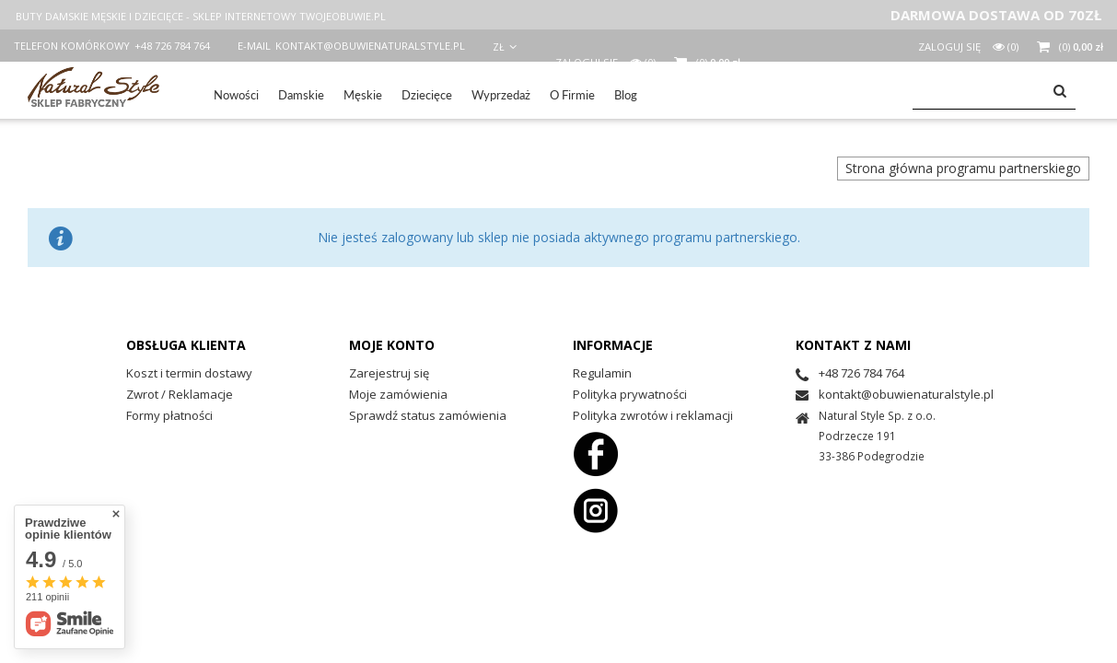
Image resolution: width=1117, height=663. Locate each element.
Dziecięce (426, 94)
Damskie (301, 94)
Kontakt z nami (853, 345)
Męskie (362, 94)
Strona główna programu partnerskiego (963, 168)
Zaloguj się (950, 46)
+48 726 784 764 (172, 45)
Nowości (236, 94)
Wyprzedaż (500, 94)
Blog (625, 94)
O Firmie (572, 94)
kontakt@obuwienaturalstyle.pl (370, 45)
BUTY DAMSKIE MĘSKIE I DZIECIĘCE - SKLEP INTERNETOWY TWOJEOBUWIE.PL (201, 16)
